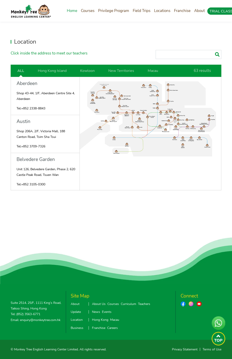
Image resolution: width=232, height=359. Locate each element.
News (96, 312)
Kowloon (87, 70)
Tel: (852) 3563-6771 (25, 314)
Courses (87, 10)
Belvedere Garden (36, 159)
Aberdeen (27, 83)
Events (106, 312)
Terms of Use (212, 349)
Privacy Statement (185, 349)
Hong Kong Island (52, 70)
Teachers (144, 304)
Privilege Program (113, 10)
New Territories (121, 70)
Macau (153, 70)
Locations (162, 10)
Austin (23, 121)
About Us (99, 304)
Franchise (182, 10)
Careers (112, 328)
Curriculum (128, 304)
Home (72, 10)
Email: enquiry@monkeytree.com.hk (35, 320)
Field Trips (141, 10)
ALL (20, 70)
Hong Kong (100, 320)
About (199, 10)
